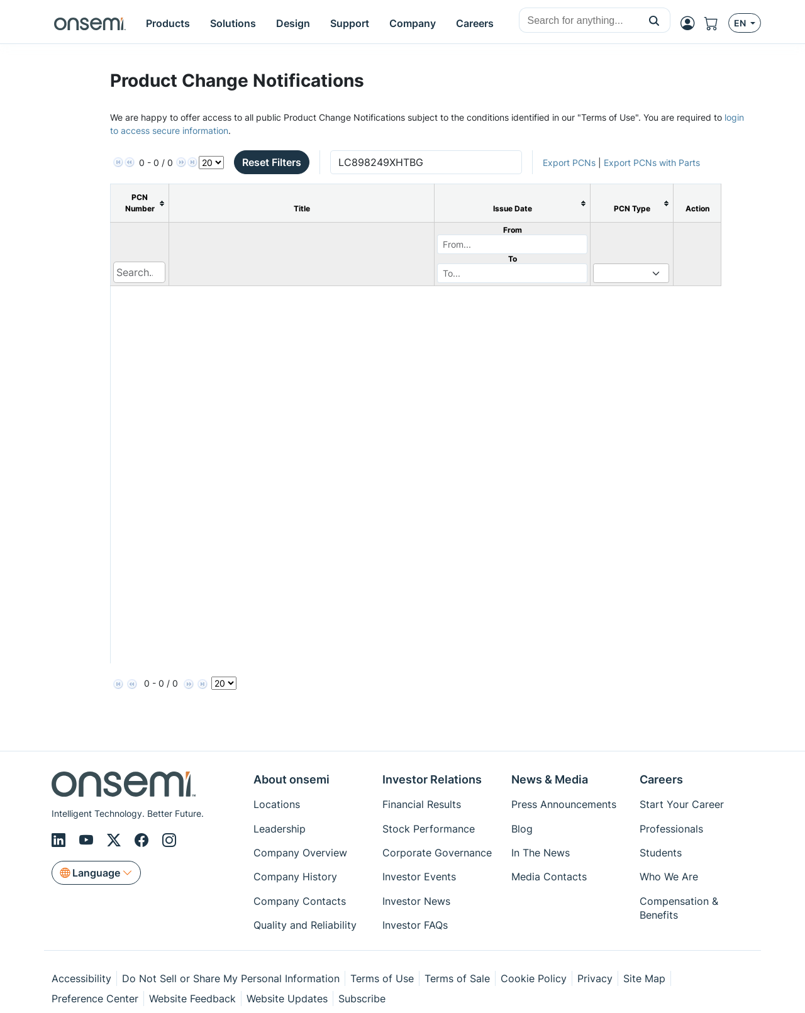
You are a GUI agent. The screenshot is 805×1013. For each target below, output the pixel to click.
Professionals (671, 828)
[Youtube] (88, 840)
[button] (654, 20)
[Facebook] (143, 840)
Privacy (595, 978)
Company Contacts (299, 901)
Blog (522, 828)
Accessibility (81, 978)
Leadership (279, 828)
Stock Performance (428, 828)
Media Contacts (549, 876)
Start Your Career (682, 804)
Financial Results (421, 804)
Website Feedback (192, 998)
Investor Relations (432, 779)
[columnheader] (140, 203)
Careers (661, 779)
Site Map (644, 978)
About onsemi (291, 779)
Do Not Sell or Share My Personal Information (231, 978)
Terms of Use (382, 978)
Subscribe (362, 998)
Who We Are (669, 876)
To (512, 258)
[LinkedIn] (60, 840)
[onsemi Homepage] (90, 23)
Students (661, 852)
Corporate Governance (437, 852)
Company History (295, 876)
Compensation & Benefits (679, 908)
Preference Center (95, 998)
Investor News (416, 901)
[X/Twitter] (116, 840)
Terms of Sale (457, 978)
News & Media (549, 779)
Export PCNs (569, 162)
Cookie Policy (534, 978)
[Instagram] (169, 840)
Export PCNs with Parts (652, 162)
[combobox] (578, 20)
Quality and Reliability (305, 925)
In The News (540, 852)
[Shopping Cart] (716, 23)
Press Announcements (563, 804)
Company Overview (300, 852)
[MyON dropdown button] (691, 23)
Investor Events (419, 876)
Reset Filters (271, 162)
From (512, 230)
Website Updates (287, 998)
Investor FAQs (415, 925)
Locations (276, 804)
